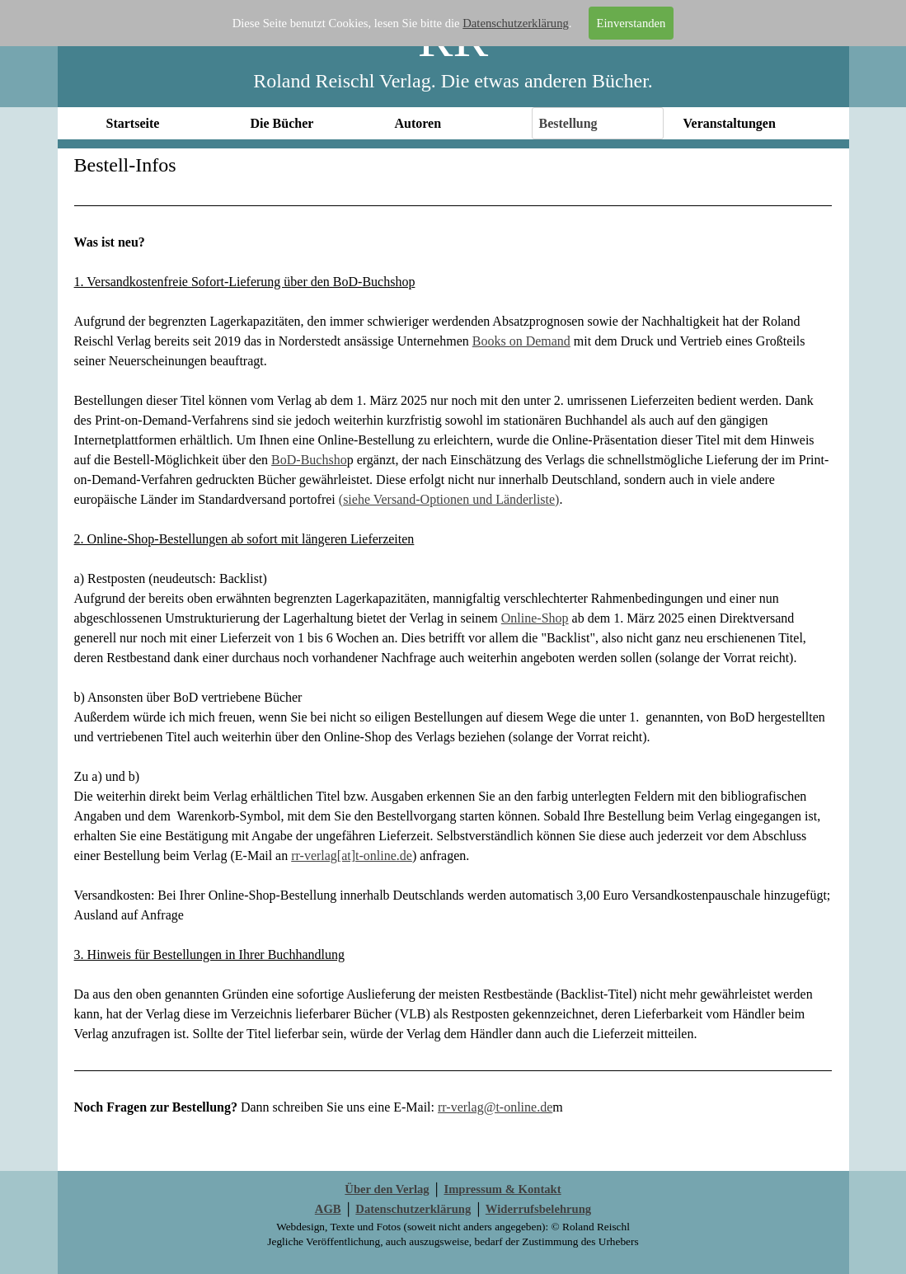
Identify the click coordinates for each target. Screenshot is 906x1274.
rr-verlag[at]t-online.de (351, 856)
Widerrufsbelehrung (538, 1208)
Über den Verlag (387, 1189)
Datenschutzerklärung (515, 23)
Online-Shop (535, 618)
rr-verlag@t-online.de (495, 1107)
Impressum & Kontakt (502, 1189)
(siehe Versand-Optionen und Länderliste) (449, 499)
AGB (328, 1208)
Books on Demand (521, 341)
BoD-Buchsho (309, 460)
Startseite (133, 123)
